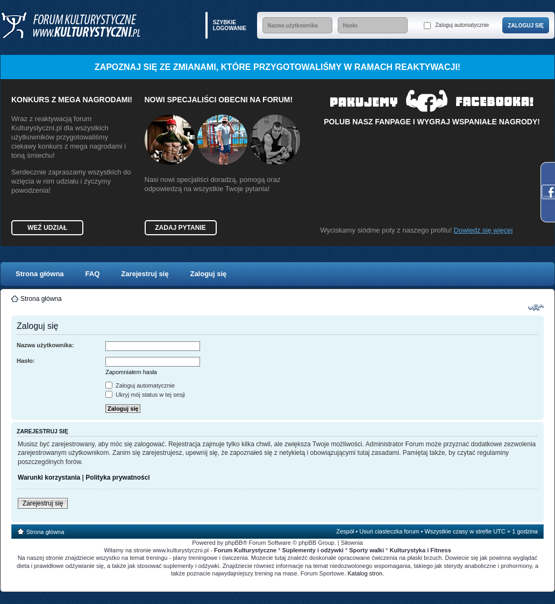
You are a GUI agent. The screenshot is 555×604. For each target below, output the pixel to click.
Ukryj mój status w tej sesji (145, 394)
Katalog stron (364, 573)
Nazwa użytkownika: (45, 345)
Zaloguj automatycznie (456, 25)
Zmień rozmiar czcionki (536, 307)
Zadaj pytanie (180, 227)
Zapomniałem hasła (131, 372)
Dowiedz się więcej (483, 230)
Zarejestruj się (144, 274)
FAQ (93, 274)
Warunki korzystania (49, 477)
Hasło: (26, 360)
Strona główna (40, 274)
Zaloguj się (208, 274)
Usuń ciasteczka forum (389, 531)
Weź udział (47, 227)
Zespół (345, 531)
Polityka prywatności (118, 477)
